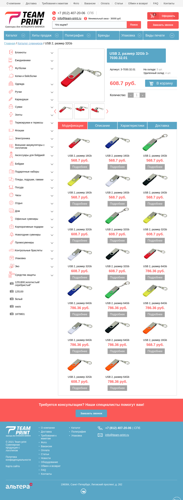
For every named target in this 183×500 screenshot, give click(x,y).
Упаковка (128, 35)
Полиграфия (74, 35)
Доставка (31, 3)
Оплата (105, 3)
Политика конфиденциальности (18, 458)
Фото (76, 3)
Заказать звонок (163, 24)
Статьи (119, 3)
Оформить (167, 15)
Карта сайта (13, 466)
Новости (46, 458)
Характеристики (132, 125)
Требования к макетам (55, 3)
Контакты (169, 3)
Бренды (104, 35)
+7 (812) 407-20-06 (71, 13)
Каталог (75, 427)
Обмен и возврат (138, 3)
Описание (102, 125)
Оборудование (49, 462)
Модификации (72, 125)
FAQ (155, 3)
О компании (13, 3)
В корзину (161, 83)
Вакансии (89, 3)
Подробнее (79, 166)
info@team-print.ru (69, 18)
